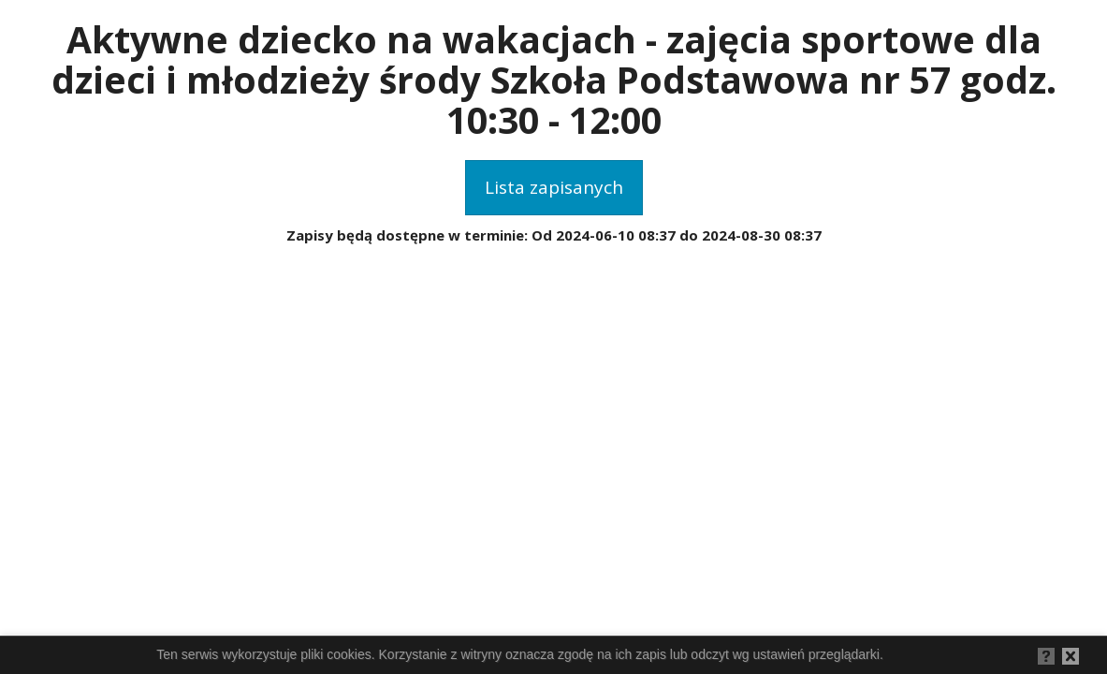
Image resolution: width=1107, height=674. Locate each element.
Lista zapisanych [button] (554, 187)
